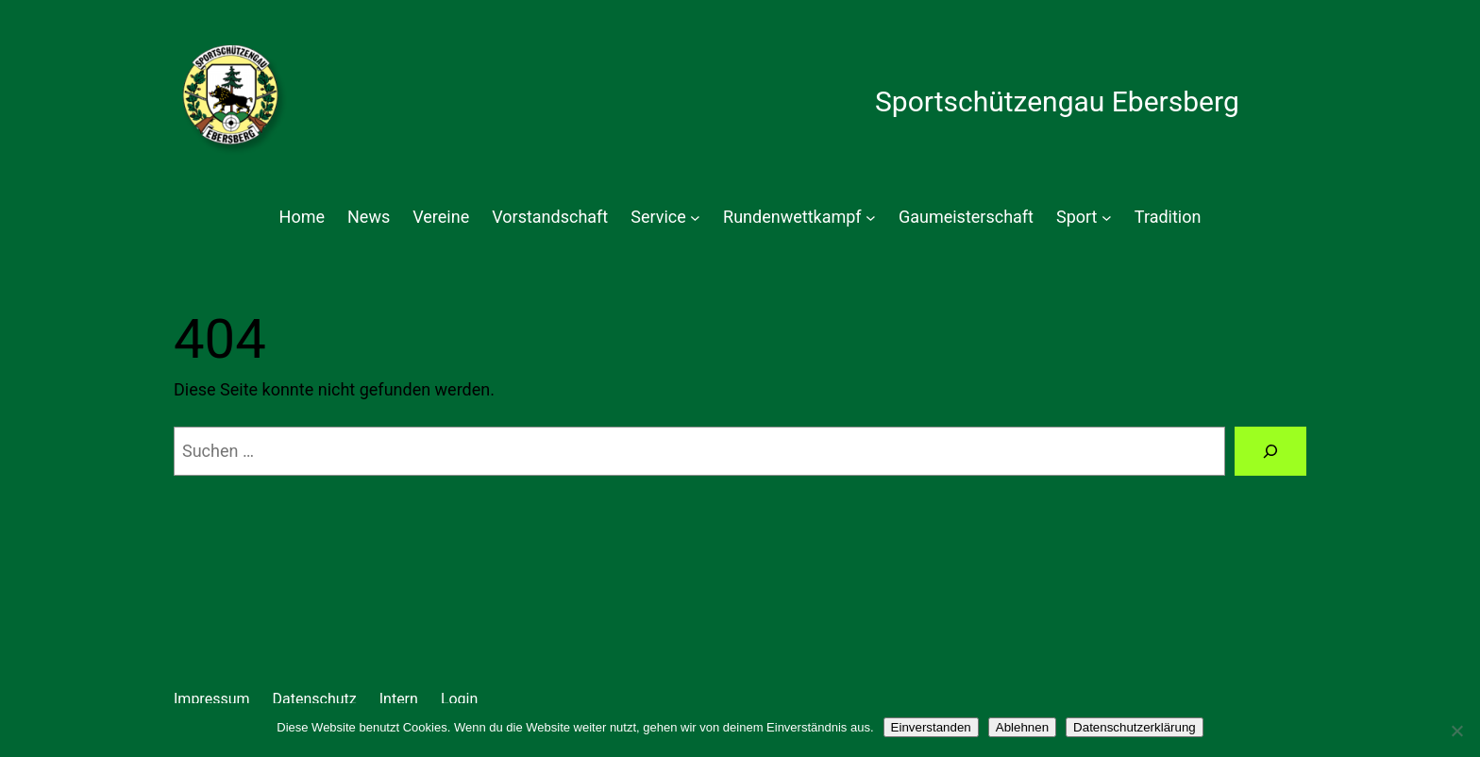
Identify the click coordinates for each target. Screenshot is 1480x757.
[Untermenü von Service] (695, 217)
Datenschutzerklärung (1134, 727)
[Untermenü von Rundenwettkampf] (871, 217)
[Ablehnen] (1456, 730)
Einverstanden (931, 727)
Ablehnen (1022, 727)
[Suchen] (1270, 451)
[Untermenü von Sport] (1107, 217)
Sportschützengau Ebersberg (1057, 101)
